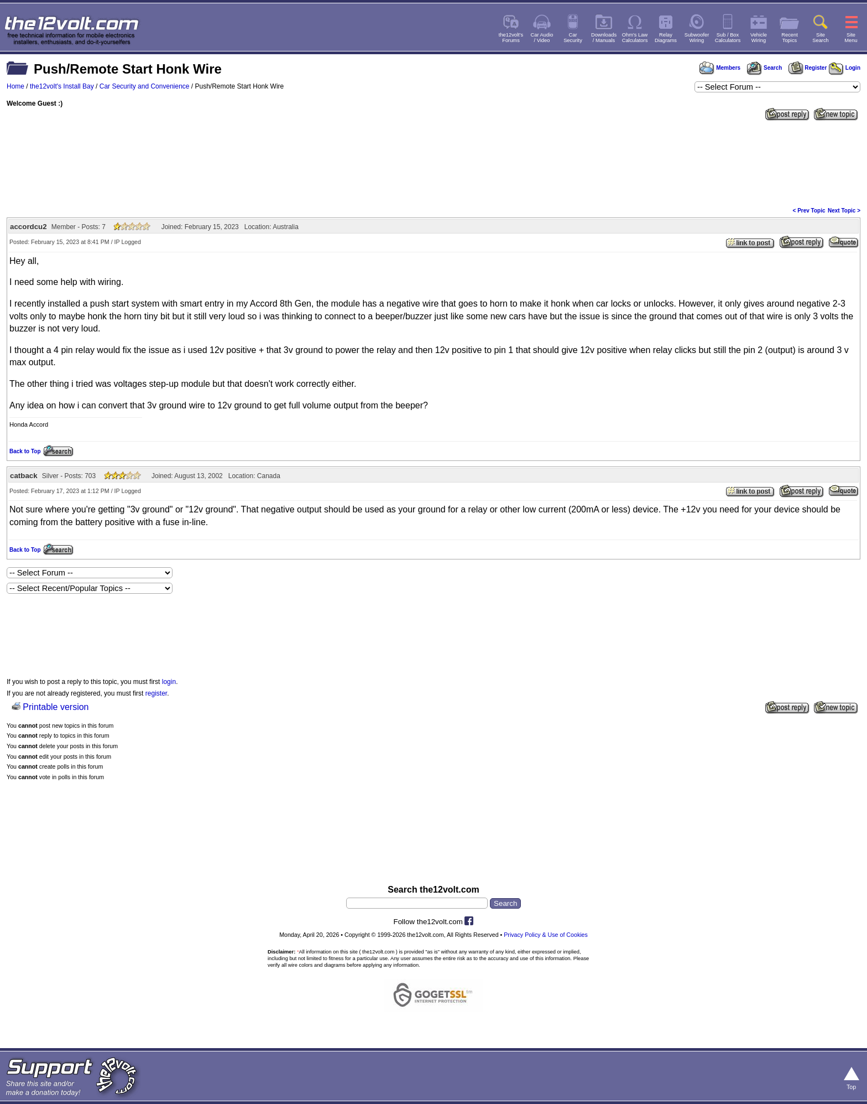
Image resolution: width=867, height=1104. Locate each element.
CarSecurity (572, 37)
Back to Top (24, 451)
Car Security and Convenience (145, 86)
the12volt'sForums (511, 37)
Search (764, 68)
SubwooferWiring (697, 37)
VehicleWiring (758, 37)
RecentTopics (789, 37)
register (156, 693)
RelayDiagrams (666, 37)
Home (15, 86)
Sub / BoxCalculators (728, 37)
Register (807, 68)
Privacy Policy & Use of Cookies (546, 934)
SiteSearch (820, 37)
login (169, 682)
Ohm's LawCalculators (635, 37)
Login (844, 68)
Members (719, 68)
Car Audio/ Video (542, 37)
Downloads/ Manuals (604, 37)
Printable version (55, 707)
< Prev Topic (809, 211)
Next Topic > (844, 211)
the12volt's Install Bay (62, 86)
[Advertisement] (433, 162)
